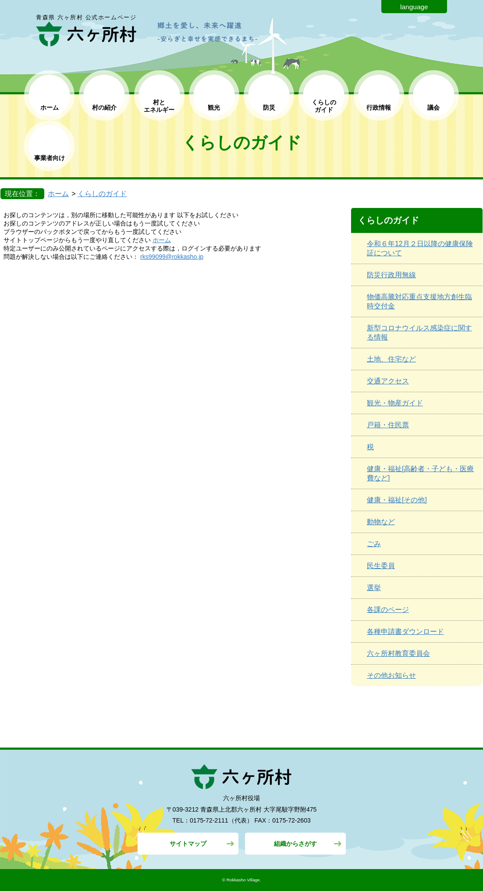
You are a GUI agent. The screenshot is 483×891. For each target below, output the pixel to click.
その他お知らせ (391, 675)
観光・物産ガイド (395, 403)
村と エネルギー (159, 106)
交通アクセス (388, 381)
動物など (381, 522)
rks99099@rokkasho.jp (171, 256)
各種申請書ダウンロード (405, 631)
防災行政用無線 (391, 275)
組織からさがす (295, 843)
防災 (269, 107)
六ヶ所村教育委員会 (398, 653)
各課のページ (388, 609)
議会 (433, 107)
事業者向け (49, 157)
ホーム (49, 107)
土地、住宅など (391, 359)
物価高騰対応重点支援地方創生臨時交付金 (419, 301)
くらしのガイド (102, 193)
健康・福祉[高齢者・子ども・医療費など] (420, 473)
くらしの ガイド (324, 106)
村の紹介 (104, 107)
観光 (214, 107)
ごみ (374, 543)
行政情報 (378, 107)
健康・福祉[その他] (397, 500)
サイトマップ (188, 843)
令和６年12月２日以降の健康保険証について (420, 248)
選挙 (374, 587)
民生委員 (381, 565)
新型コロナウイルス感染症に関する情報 (419, 332)
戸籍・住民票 (388, 425)
